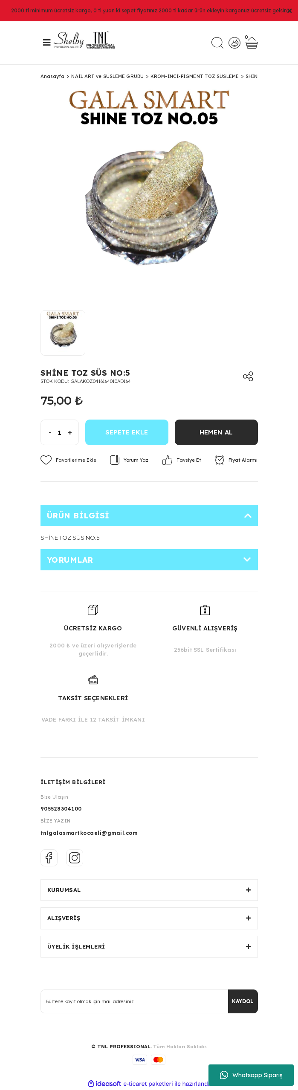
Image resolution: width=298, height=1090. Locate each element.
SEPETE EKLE (126, 432)
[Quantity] (60, 432)
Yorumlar (70, 560)
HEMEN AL (216, 432)
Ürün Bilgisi (78, 516)
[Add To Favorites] (68, 460)
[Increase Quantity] (73, 432)
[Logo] (87, 43)
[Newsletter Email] (149, 1001)
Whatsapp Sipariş (251, 1075)
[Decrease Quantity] (46, 432)
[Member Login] (234, 43)
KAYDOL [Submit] (243, 1001)
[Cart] (252, 43)
